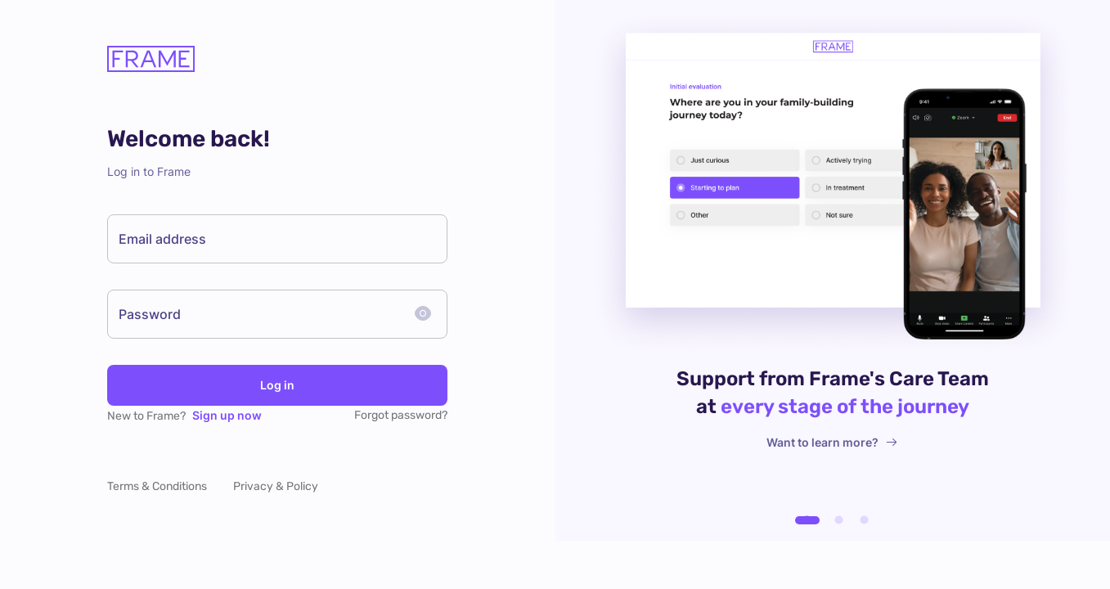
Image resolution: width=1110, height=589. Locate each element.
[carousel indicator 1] (807, 520)
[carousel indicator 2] (839, 520)
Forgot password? (400, 415)
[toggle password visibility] (423, 314)
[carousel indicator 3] (864, 520)
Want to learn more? (832, 442)
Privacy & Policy (275, 486)
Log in (277, 385)
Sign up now (227, 415)
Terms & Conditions (157, 486)
